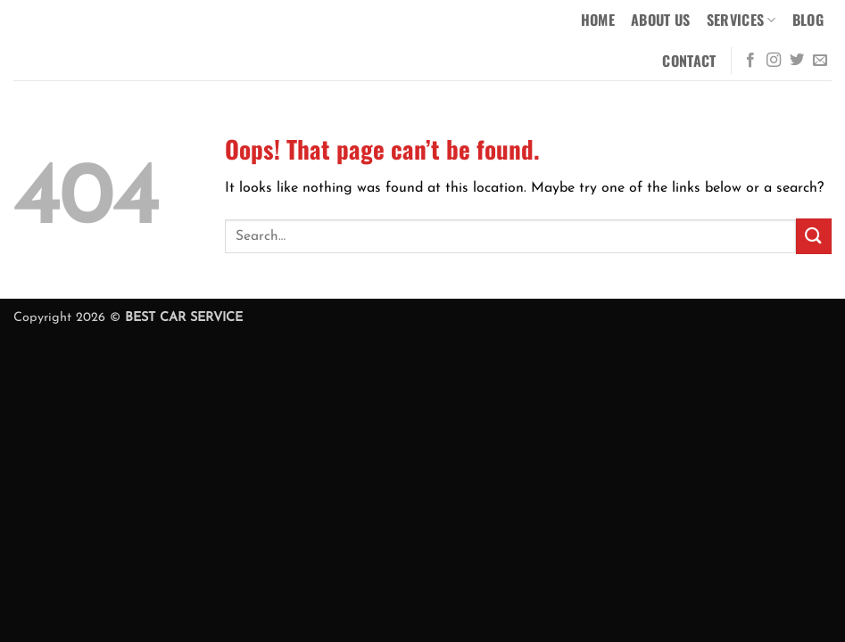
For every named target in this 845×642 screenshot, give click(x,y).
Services (741, 19)
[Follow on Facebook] (750, 61)
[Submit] (814, 235)
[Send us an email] (820, 61)
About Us (661, 19)
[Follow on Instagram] (773, 61)
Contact (689, 60)
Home (598, 19)
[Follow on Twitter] (797, 61)
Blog (808, 19)
